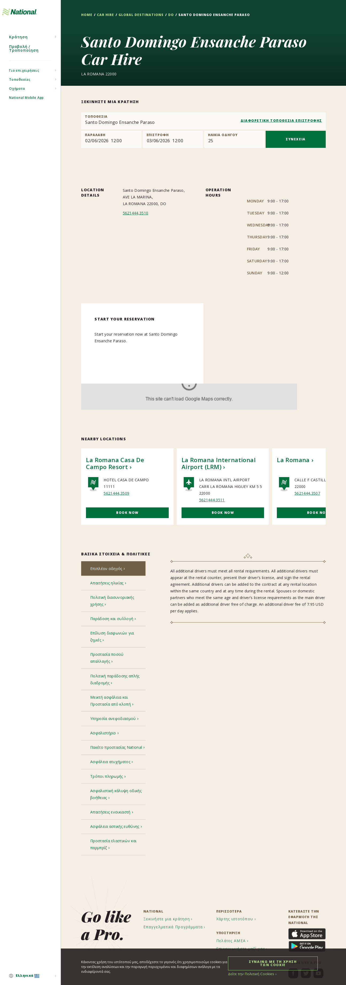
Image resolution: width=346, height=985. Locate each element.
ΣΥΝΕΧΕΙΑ (296, 139)
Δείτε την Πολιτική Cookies (248, 973)
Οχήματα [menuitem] (17, 98)
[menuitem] (30, 976)
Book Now (127, 512)
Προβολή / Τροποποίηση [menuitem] (24, 58)
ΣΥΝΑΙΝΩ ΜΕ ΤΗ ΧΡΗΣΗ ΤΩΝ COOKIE (273, 963)
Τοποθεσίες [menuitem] (19, 89)
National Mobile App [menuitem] (26, 107)
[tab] (113, 569)
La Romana (293, 459)
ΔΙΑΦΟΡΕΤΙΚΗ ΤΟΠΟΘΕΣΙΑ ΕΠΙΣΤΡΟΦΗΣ (281, 120)
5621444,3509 (116, 493)
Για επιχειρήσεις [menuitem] (24, 80)
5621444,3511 (212, 499)
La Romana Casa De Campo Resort (115, 463)
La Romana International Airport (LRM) (218, 463)
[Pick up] (111, 139)
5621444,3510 (135, 212)
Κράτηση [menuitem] (18, 46)
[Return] (173, 139)
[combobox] (203, 120)
